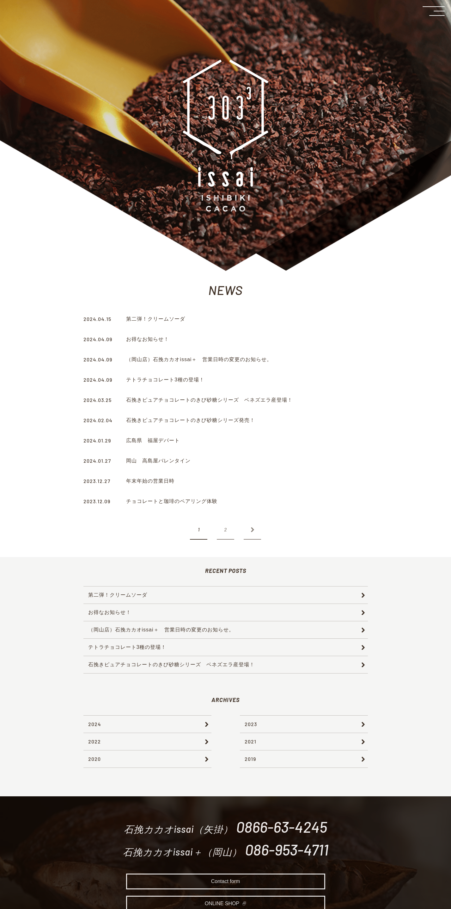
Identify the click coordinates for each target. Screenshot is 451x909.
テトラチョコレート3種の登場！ (127, 647)
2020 (94, 759)
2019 (250, 759)
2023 (251, 724)
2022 (94, 741)
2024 (94, 724)
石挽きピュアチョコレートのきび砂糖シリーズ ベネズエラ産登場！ (171, 664)
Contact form (225, 883)
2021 (250, 741)
